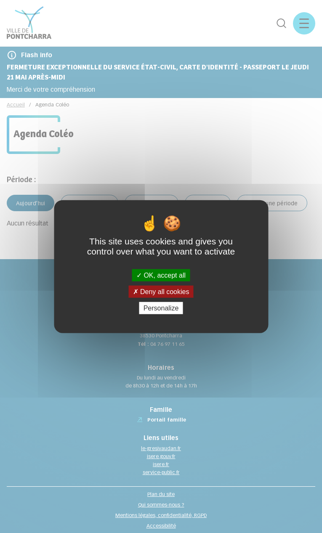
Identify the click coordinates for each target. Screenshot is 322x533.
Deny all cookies (161, 291)
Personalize (161, 308)
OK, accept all (161, 274)
